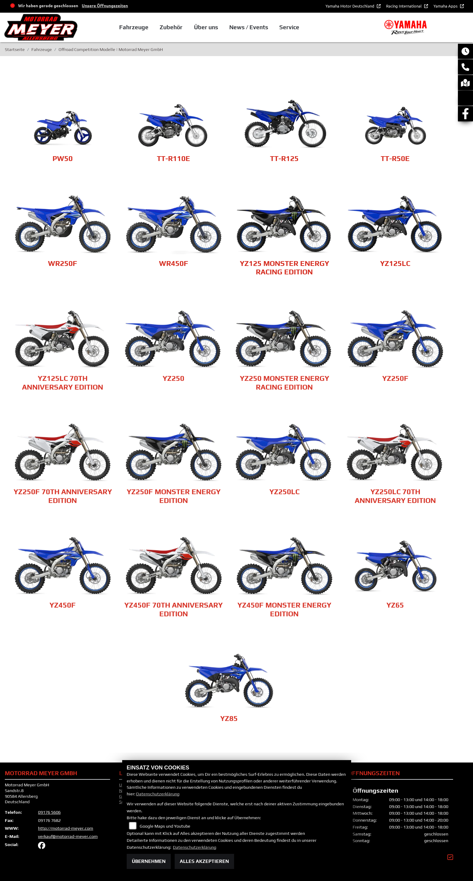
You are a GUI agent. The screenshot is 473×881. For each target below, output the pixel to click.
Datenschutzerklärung (157, 793)
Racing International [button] (404, 5)
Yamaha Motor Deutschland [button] (350, 5)
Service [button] (296, 28)
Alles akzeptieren (204, 861)
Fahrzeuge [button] (141, 28)
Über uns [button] (213, 28)
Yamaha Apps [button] (446, 5)
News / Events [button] (255, 28)
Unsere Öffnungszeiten (105, 5)
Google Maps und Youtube (165, 826)
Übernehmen (149, 861)
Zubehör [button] (178, 28)
